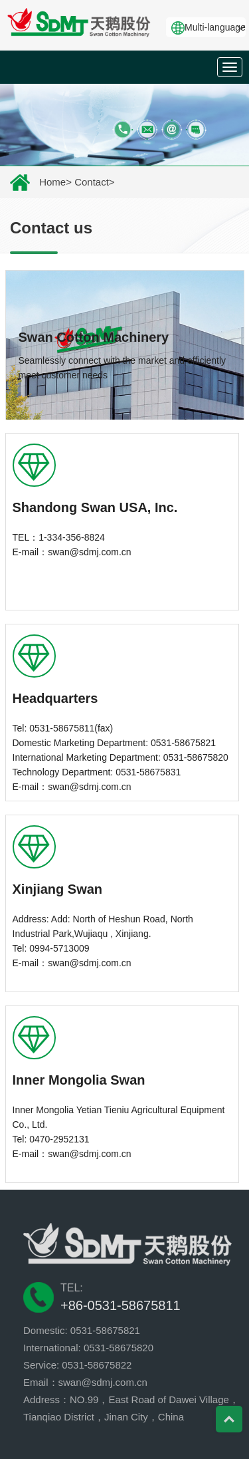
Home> (55, 182)
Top (229, 1419)
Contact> (94, 182)
